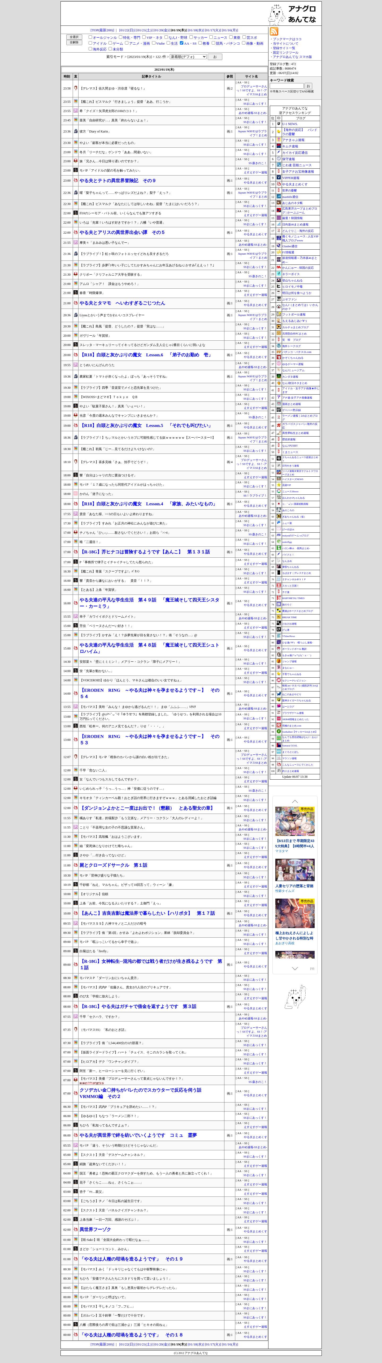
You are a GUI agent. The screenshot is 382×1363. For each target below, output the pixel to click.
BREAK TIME (289, 617)
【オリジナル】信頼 (94, 894)
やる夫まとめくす (255, 182)
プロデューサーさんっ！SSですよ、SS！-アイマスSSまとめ (251, 90)
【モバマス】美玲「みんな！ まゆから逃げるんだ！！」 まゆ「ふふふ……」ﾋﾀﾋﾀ (138, 707)
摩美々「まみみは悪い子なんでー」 (105, 243)
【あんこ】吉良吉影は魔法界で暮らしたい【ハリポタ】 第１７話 (147, 913)
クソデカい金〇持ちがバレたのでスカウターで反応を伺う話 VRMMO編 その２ (143, 1093)
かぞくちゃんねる (292, 357)
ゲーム (118, 43)
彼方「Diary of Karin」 (95, 131)
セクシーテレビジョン (294, 680)
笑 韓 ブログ (291, 339)
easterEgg (287, 542)
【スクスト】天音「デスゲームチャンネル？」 (113, 1155)
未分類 (118, 49)
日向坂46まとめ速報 (295, 224)
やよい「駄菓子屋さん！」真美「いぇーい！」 (113, 406)
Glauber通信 (289, 246)
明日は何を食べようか (296, 292)
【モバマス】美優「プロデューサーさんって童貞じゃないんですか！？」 (132, 1078)
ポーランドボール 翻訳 (294, 649)
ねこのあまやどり (291, 694)
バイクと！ (288, 554)
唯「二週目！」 (91, 542)
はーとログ (288, 706)
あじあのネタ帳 (292, 202)
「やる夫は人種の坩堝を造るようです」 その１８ (131, 1335)
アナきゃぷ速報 (293, 140)
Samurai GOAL (289, 745)
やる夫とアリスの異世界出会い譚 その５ (122, 232)
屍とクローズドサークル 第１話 (113, 865)
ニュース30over (290, 491)
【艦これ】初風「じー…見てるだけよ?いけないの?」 (118, 449)
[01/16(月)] (230, 30)
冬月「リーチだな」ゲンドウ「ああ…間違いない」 (116, 152)
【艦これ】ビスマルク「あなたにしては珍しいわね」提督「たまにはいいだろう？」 (140, 204)
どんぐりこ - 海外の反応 (298, 230)
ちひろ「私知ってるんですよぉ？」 (105, 1125)
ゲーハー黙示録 (291, 410)
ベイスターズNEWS (292, 479)
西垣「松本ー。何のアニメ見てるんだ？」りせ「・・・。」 (123, 726)
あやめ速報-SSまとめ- (253, 113)
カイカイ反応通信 (295, 153)
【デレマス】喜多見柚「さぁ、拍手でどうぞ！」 (115, 462)
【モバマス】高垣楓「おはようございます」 (111, 837)
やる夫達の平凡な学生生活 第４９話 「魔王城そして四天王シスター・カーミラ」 (149, 603)
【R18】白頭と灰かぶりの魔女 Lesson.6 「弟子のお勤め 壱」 (146, 354)
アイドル (100, 43)
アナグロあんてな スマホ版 (292, 57)
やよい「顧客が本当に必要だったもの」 (108, 143)
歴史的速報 (289, 439)
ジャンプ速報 (289, 661)
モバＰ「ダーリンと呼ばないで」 (103, 1297)
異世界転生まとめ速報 (295, 432)
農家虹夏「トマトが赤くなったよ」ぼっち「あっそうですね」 (124, 376)
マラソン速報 (289, 758)
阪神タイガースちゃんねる (296, 700)
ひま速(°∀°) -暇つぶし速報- (297, 642)
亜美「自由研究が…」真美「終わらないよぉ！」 (115, 120)
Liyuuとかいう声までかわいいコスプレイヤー (112, 315)
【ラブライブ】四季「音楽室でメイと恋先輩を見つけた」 (121, 388)
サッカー (200, 38)
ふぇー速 (287, 523)
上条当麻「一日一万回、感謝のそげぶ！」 (110, 1219)
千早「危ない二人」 (94, 770)
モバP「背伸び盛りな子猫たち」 (103, 875)
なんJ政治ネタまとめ (294, 383)
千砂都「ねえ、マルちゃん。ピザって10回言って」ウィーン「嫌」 (127, 885)
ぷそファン (289, 299)
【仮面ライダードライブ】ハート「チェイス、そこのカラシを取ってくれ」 (134, 1052)
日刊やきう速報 (290, 465)
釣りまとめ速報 (290, 771)
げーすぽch (288, 529)
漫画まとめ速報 (291, 404)
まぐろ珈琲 (283, 911)
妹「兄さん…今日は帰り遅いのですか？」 (110, 161)
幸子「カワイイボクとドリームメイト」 (108, 616)
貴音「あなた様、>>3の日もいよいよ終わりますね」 (117, 514)
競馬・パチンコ (228, 43)
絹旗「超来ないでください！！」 (103, 1164)
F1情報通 (288, 252)
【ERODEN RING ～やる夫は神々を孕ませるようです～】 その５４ (149, 693)
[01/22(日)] (127, 30)
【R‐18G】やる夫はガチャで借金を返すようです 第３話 (138, 1006)
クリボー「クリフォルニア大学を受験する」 (111, 274)
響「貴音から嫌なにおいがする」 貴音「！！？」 (116, 581)
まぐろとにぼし (290, 752)
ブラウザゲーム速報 (293, 713)
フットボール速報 (294, 314)
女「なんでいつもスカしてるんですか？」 (110, 779)
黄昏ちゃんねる (290, 567)
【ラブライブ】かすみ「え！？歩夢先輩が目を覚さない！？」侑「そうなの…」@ (138, 635)
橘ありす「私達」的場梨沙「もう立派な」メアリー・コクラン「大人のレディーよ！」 (142, 818)
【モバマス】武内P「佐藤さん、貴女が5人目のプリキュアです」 (126, 987)
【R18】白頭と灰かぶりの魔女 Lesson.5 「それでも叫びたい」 (146, 425)
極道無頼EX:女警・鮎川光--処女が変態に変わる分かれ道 (293, 807)
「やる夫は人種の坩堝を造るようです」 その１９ (131, 1259)
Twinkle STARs (286, 864)
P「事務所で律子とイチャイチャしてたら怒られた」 (117, 562)
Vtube (160, 43)
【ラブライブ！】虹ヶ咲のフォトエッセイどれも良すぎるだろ (124, 254)
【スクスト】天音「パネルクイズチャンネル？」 (115, 1210)
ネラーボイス (291, 274)
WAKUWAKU (284, 812)
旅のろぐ (287, 604)
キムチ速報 (290, 146)
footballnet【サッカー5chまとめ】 (300, 731)
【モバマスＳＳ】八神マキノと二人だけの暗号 (113, 923)
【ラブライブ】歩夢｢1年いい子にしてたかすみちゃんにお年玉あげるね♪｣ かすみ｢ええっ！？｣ (147, 265)
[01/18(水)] (196, 30)
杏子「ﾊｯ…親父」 (92, 1192)
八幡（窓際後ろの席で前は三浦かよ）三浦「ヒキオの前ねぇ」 (124, 1325)
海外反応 (100, 49)
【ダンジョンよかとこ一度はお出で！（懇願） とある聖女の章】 (147, 808)
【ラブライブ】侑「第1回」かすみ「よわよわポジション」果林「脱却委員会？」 (138, 933)
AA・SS (190, 43)
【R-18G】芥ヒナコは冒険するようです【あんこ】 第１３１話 (145, 551)
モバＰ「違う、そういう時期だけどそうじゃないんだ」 (119, 1145)
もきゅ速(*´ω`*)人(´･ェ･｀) (296, 655)
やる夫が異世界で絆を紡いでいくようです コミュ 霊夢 (138, 1135)
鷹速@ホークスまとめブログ (297, 611)
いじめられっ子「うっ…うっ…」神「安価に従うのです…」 (123, 789)
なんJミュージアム (293, 370)
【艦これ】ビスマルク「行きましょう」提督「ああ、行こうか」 (126, 102)
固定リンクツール (285, 52)
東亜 (236, 38)
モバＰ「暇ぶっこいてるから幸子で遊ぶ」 (110, 942)
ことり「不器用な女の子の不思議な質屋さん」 (113, 827)
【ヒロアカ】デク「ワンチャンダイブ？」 (110, 1061)
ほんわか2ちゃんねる (293, 498)
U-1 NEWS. (290, 124)
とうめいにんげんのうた (97, 365)
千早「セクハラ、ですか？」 (100, 1017)
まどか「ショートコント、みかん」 (105, 1249)
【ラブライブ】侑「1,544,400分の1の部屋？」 (112, 1043)
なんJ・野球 (178, 38)
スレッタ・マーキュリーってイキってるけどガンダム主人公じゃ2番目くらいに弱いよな (142, 345)
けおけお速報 (289, 623)
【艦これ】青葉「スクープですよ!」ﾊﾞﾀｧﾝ (110, 571)
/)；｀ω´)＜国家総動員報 (295, 504)
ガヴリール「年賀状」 (95, 335)
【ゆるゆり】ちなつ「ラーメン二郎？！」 (110, 1116)
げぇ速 (285, 630)
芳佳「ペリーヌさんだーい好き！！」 (107, 626)
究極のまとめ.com (291, 725)
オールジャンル (105, 38)
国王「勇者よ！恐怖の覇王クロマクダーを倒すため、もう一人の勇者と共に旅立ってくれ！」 (146, 1173)
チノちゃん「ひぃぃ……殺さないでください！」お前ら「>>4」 (125, 533)
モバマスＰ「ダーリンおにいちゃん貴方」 (110, 978)
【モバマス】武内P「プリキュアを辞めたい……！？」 (119, 1107)
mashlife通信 (290, 196)
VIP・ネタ (154, 38)
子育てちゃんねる (291, 674)
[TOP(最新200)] (102, 30)
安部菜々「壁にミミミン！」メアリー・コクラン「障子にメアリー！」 (130, 662)
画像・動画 (254, 43)
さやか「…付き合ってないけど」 (103, 855)
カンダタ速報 (290, 376)
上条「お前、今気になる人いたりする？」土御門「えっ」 (121, 903)
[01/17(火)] (213, 30)
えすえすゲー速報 (255, 172)
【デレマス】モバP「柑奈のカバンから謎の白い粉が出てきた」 (125, 757)
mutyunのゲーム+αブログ (295, 535)
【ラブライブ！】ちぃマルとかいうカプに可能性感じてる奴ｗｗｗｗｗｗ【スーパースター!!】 (147, 437)
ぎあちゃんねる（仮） (294, 516)
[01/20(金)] (161, 30)
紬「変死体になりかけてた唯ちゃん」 (107, 846)
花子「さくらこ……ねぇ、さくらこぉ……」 (111, 1182)
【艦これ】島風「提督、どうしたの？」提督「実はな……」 (123, 326)
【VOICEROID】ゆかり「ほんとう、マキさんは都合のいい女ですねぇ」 (131, 680)
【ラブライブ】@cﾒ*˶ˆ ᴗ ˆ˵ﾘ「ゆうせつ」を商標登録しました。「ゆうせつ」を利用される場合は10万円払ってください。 (150, 716)
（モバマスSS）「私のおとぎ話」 (104, 1030)
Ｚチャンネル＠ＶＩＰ (294, 579)
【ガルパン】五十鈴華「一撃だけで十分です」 (113, 1315)
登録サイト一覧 (284, 48)
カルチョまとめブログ (295, 327)
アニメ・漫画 (139, 43)
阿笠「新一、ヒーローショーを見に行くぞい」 (113, 1071)
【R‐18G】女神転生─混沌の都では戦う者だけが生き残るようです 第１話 (151, 964)
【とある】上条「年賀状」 (99, 590)
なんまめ (287, 561)
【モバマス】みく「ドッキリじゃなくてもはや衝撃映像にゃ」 (124, 1269)
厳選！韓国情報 (292, 218)
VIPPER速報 (290, 178)
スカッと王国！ (290, 585)
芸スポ (252, 38)
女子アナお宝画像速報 (298, 171)
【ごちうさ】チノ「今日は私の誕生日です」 (111, 1201)
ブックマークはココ (287, 39)
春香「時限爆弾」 (92, 293)
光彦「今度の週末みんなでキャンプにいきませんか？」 (119, 415)
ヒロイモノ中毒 (292, 286)
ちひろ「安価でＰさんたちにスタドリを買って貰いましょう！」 (126, 1278)
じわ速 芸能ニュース (297, 165)
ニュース (220, 38)
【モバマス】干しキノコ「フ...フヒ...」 (107, 1306)
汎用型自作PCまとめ (294, 333)
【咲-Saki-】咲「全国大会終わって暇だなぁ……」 (115, 1240)
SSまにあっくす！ (255, 103)
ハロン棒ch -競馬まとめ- (296, 548)
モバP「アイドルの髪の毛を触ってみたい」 (111, 170)
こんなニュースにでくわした (297, 764)
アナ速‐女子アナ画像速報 (297, 397)
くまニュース (290, 452)
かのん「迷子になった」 (97, 494)
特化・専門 (131, 38)
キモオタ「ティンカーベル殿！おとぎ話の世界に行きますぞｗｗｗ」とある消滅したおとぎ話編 (148, 798)
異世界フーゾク (95, 1229)
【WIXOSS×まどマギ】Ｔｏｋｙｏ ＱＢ (109, 397)
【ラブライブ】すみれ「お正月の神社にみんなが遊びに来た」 (124, 523)
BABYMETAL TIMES (293, 598)
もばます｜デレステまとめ (296, 573)
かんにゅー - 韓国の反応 (298, 267)
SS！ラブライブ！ (255, 495)
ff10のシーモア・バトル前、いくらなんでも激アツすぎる (120, 213)
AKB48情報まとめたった (295, 719)
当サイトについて (285, 43)
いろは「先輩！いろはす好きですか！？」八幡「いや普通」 (123, 222)
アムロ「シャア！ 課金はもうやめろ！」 (110, 284)
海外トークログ (291, 346)
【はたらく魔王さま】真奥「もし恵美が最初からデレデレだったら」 (129, 1288)
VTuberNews (288, 636)
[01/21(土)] (144, 30)
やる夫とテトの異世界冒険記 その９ (118, 180)
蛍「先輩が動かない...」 (97, 671)
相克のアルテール (289, 907)
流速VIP (286, 485)
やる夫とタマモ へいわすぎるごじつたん (122, 303)
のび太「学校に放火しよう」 (100, 996)
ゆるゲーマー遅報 (292, 364)
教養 (206, 43)
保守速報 (288, 159)
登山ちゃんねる (292, 280)
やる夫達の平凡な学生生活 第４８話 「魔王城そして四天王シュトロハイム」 (149, 648)
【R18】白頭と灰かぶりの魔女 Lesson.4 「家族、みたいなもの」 (148, 503)
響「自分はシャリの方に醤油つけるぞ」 (108, 475)
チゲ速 (285, 592)
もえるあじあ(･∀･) (294, 320)
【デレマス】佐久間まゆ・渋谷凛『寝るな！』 (113, 88)
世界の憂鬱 (289, 190)
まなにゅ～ (288, 667)
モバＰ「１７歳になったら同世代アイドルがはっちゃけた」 (123, 484)
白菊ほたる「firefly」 (95, 951)
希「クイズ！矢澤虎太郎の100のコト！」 (109, 111)
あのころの (288, 510)
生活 (174, 43)
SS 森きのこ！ (258, 163)
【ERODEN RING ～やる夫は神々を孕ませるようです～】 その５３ (149, 739)
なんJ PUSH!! (290, 445)
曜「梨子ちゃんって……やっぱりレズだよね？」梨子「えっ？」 (126, 193)
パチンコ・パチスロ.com (296, 352)
